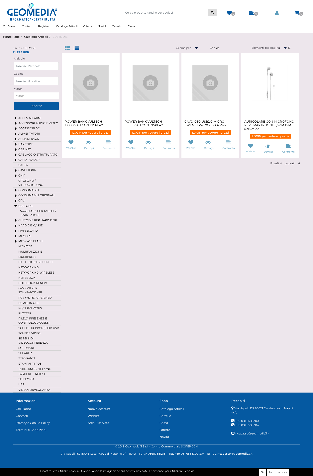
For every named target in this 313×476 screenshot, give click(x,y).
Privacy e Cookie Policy (33, 423)
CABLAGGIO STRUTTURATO (37, 154)
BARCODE (25, 144)
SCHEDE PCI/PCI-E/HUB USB (38, 328)
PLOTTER (24, 313)
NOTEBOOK (26, 278)
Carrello (117, 26)
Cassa (131, 26)
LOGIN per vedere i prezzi (90, 132)
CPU (21, 200)
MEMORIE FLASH (30, 241)
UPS (21, 384)
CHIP (21, 175)
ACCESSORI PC (29, 128)
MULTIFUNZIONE (30, 251)
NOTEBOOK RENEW (32, 283)
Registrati (44, 26)
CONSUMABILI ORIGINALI (36, 195)
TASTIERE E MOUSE (32, 374)
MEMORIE (25, 236)
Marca (18, 89)
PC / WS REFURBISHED (35, 297)
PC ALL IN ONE (28, 303)
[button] (212, 12)
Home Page (11, 37)
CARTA (23, 165)
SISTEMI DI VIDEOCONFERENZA (33, 340)
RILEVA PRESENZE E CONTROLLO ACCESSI (34, 320)
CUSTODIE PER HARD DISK (37, 220)
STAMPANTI (26, 358)
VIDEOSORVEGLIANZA (34, 390)
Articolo (19, 58)
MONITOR (25, 246)
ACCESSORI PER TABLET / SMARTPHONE (38, 213)
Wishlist (93, 416)
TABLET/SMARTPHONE (34, 369)
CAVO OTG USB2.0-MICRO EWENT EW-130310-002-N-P (205, 123)
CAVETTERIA (27, 170)
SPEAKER (25, 353)
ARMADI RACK (28, 139)
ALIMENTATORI (29, 133)
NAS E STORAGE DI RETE (35, 262)
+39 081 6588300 (247, 421)
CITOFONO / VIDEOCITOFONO (30, 183)
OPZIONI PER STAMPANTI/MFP (30, 290)
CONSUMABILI (28, 190)
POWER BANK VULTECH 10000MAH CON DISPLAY (84, 123)
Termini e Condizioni (31, 430)
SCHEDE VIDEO (29, 333)
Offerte (87, 26)
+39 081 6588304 (247, 425)
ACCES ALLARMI (29, 118)
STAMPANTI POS (30, 363)
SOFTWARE (26, 348)
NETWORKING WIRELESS (36, 272)
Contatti (27, 26)
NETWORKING (28, 267)
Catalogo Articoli (67, 26)
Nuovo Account (99, 409)
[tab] (69, 48)
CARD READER (29, 160)
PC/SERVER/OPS (30, 308)
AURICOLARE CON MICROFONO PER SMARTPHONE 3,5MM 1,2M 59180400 (269, 125)
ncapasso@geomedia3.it (252, 433)
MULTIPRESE (27, 257)
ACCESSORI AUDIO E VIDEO (38, 123)
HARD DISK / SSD (30, 225)
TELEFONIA (26, 379)
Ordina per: (183, 48)
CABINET (24, 149)
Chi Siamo (9, 26)
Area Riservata (98, 423)
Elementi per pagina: (266, 48)
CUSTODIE (59, 37)
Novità (102, 26)
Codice (18, 73)
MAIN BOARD (28, 230)
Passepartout (173, 474)
